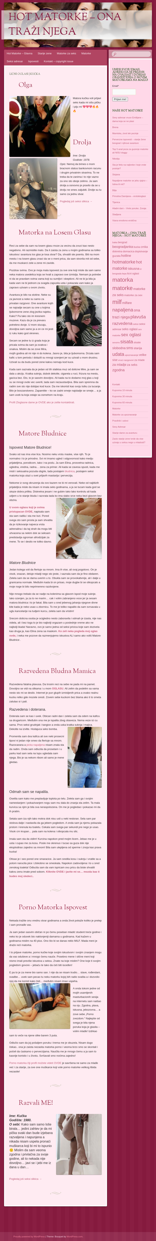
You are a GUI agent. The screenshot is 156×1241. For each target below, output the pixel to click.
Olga (25, 85)
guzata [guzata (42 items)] (116, 255)
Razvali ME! (36, 1103)
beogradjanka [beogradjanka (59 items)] (122, 247)
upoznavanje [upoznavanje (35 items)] (131, 355)
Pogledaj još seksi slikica (76, 201)
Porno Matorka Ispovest (53, 908)
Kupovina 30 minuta (122, 396)
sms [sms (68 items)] (129, 348)
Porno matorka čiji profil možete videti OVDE (35, 1062)
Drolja (82, 143)
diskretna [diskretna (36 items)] (117, 251)
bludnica (70, 471)
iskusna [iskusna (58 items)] (133, 269)
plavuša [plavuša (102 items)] (138, 316)
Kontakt (116, 384)
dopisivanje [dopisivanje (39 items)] (141, 251)
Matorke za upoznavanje (124, 414)
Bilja (114, 190)
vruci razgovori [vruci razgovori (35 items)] (126, 360)
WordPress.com (74, 1236)
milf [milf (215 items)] (117, 301)
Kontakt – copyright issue (58, 61)
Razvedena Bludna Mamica (57, 671)
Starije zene (45, 53)
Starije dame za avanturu (124, 433)
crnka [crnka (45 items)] (144, 246)
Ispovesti (33, 61)
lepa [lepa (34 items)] (124, 273)
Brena (115, 127)
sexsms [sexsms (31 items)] (116, 342)
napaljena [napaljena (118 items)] (122, 309)
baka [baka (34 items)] (114, 242)
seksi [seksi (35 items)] (136, 324)
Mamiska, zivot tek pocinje (125, 133)
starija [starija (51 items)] (138, 348)
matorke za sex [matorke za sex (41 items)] (133, 295)
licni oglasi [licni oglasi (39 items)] (133, 273)
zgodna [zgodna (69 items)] (118, 370)
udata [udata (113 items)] (118, 354)
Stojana (116, 174)
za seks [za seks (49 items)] (132, 364)
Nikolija (115, 158)
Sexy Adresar (119, 427)
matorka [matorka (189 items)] (122, 279)
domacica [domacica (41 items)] (128, 251)
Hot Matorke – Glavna (19, 53)
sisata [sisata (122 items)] (126, 341)
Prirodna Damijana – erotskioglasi (129, 196)
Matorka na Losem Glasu (55, 233)
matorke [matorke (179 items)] (122, 288)
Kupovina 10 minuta (122, 390)
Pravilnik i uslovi (120, 420)
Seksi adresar (15, 61)
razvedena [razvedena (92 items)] (122, 323)
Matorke (86, 53)
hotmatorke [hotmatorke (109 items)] (123, 261)
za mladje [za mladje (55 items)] (119, 364)
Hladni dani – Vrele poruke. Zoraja (129, 208)
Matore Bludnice (43, 434)
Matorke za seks (66, 53)
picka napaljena (35, 744)
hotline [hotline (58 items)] (126, 256)
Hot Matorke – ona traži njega (65, 25)
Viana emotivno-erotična (124, 220)
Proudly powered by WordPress (29, 1236)
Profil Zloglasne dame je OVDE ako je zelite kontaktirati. (42, 402)
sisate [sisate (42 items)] (137, 342)
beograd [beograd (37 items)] (122, 242)
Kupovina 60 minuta (122, 402)
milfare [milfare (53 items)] (127, 303)
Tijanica (116, 202)
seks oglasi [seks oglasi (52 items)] (130, 329)
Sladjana (116, 214)
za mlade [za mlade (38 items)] (139, 360)
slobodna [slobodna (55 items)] (119, 348)
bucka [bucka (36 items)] (137, 247)
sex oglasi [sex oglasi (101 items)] (131, 334)
